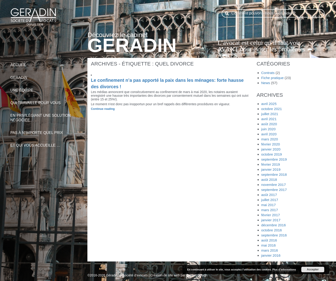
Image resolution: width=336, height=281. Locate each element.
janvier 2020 (271, 149)
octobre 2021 (271, 109)
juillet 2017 (269, 200)
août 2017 (269, 195)
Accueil (46, 62)
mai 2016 (268, 245)
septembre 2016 (274, 235)
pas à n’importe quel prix (46, 130)
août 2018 (269, 180)
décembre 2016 (273, 225)
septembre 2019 (274, 159)
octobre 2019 (271, 154)
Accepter (313, 269)
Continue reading (111, 109)
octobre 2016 (271, 230)
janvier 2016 (271, 255)
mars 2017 (269, 210)
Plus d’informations (284, 269)
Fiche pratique (272, 78)
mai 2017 (268, 205)
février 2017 (270, 215)
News (265, 83)
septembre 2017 (274, 190)
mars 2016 (269, 250)
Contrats (268, 73)
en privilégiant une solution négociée (46, 115)
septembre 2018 (274, 174)
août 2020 (269, 124)
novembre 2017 (273, 185)
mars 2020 (269, 139)
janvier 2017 (271, 220)
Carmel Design (196, 275)
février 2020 (270, 144)
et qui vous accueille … (46, 142)
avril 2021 (269, 119)
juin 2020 (268, 129)
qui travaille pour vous (46, 100)
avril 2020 (269, 134)
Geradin (46, 75)
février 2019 (270, 164)
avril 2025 (269, 104)
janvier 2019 (271, 169)
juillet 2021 (269, 114)
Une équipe (46, 87)
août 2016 (269, 240)
